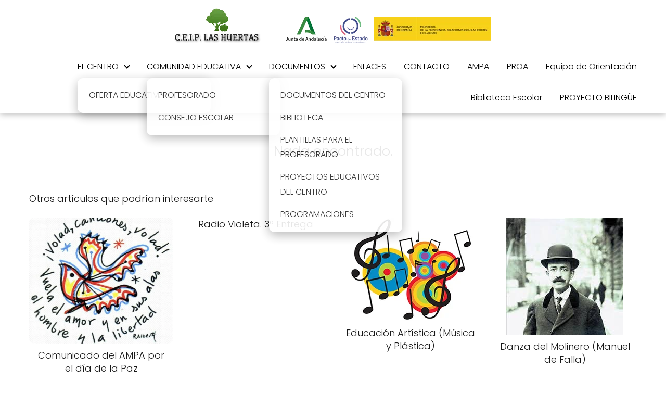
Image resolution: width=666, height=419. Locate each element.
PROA (517, 66)
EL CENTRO (98, 66)
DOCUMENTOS (297, 66)
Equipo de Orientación (591, 66)
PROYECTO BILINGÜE (598, 98)
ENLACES (369, 66)
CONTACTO (427, 66)
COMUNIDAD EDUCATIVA (194, 66)
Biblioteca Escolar (506, 98)
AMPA (478, 66)
